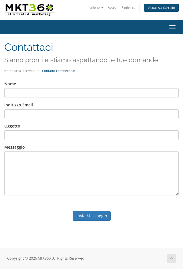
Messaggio (14, 147)
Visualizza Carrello (161, 7)
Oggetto (12, 126)
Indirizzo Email (18, 105)
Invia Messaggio (91, 216)
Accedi (112, 7)
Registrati (129, 7)
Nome (10, 83)
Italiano (96, 7)
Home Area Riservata (19, 70)
